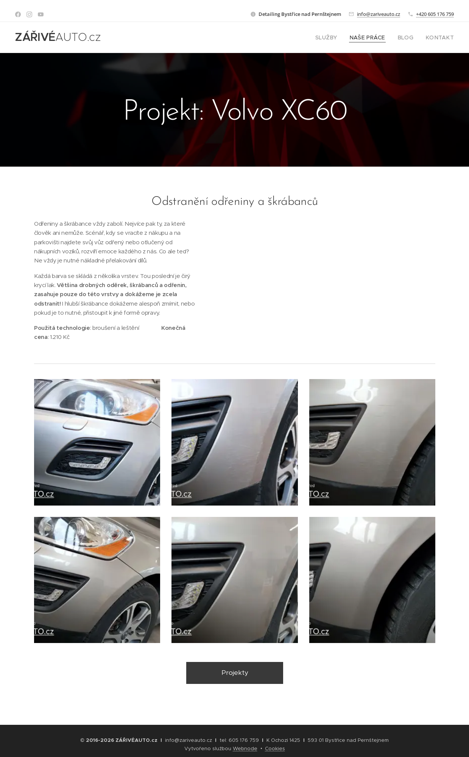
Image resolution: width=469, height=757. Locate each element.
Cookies (275, 748)
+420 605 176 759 (435, 14)
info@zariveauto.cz (378, 14)
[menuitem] (337, 37)
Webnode (245, 748)
